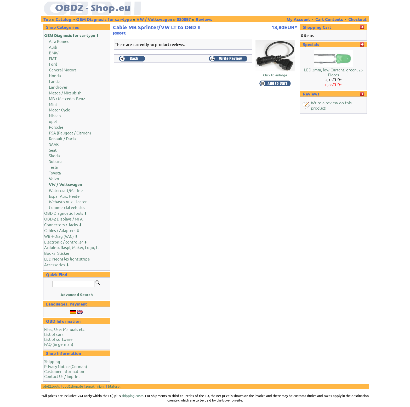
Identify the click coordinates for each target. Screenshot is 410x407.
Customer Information (64, 371)
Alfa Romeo (59, 41)
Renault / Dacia (62, 138)
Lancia (54, 81)
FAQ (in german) (58, 344)
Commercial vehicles (67, 207)
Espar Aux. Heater (65, 196)
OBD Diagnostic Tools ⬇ (65, 213)
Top (47, 19)
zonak (90, 386)
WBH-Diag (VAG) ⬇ (61, 236)
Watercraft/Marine (66, 190)
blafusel (114, 386)
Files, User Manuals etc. (65, 329)
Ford (53, 63)
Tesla (53, 167)
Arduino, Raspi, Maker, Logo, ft (71, 247)
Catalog (63, 19)
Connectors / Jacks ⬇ (63, 224)
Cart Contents (329, 19)
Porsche (56, 127)
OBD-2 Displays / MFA (63, 218)
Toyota (55, 172)
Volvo (54, 178)
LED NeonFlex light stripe (67, 258)
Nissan (55, 115)
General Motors (63, 69)
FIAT (52, 58)
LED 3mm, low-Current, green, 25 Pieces (333, 72)
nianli (101, 386)
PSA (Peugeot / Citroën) (70, 132)
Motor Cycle (59, 109)
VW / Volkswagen (154, 19)
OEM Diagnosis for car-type (104, 19)
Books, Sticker (57, 253)
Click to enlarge (275, 73)
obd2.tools (51, 386)
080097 (184, 19)
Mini (53, 104)
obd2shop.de (72, 386)
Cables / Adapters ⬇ (62, 230)
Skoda (54, 155)
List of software (58, 339)
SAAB (54, 144)
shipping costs (133, 395)
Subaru (55, 161)
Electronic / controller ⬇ (65, 241)
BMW (54, 52)
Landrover (58, 86)
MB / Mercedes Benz (67, 98)
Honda (55, 75)
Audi (53, 46)
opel (53, 121)
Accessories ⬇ (56, 264)
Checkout (357, 19)
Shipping (52, 361)
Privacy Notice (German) (65, 366)
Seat (53, 150)
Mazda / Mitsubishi (66, 92)
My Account (299, 19)
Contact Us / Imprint (62, 376)
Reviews (204, 19)
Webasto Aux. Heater (68, 201)
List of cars (54, 334)
